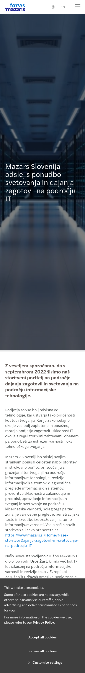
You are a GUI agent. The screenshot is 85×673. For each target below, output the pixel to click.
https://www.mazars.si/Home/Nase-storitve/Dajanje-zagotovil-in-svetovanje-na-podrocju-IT (39, 540)
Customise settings (44, 662)
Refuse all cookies (42, 650)
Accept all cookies (42, 637)
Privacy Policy (43, 622)
